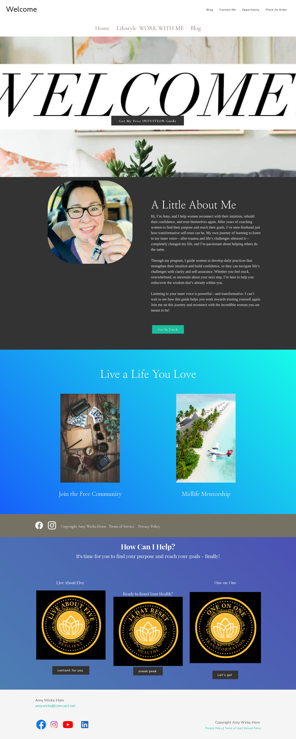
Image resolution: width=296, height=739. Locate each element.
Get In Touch (168, 329)
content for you (70, 670)
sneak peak (148, 671)
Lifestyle (126, 28)
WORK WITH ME (161, 28)
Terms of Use (233, 728)
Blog (210, 10)
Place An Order (276, 10)
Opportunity (251, 10)
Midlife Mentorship (206, 494)
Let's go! (225, 675)
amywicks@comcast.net (55, 705)
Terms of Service (121, 526)
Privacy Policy (149, 526)
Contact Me (227, 10)
